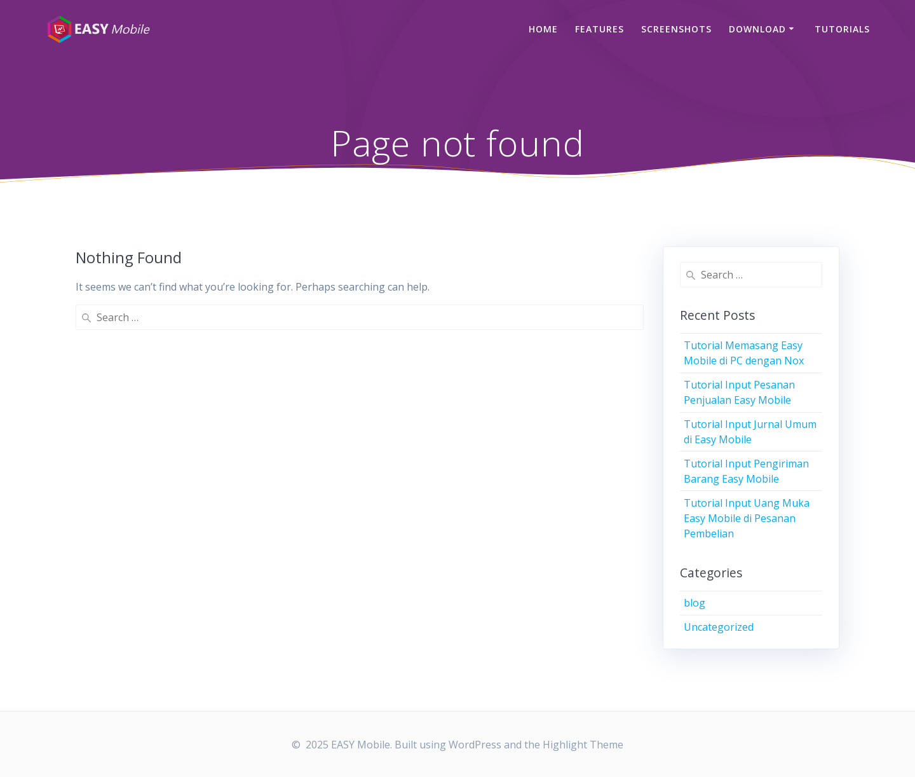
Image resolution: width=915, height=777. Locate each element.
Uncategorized (719, 627)
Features (599, 29)
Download (757, 29)
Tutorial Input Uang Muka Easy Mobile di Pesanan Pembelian (747, 518)
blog (694, 603)
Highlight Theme (583, 745)
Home (543, 29)
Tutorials (842, 29)
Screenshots (676, 29)
